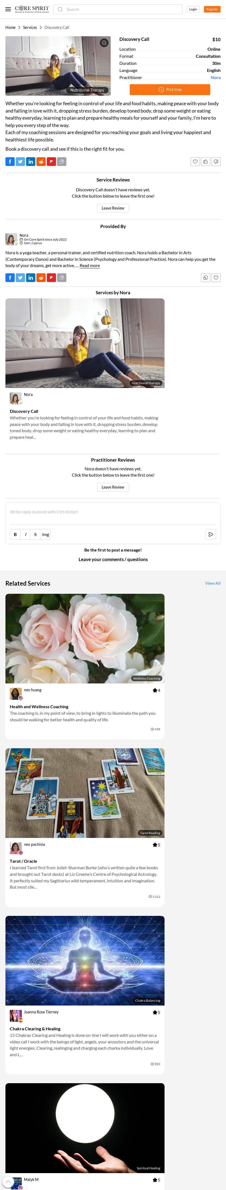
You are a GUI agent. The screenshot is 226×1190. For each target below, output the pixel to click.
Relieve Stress (126, 1063)
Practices (68, 1095)
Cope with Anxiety (130, 1069)
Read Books (125, 1049)
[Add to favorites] (195, 161)
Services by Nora (113, 292)
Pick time (170, 89)
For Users (68, 1043)
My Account (15, 1056)
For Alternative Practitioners (84, 1056)
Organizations (72, 1076)
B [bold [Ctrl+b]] (15, 502)
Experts (66, 1069)
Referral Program (20, 1063)
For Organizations (75, 1063)
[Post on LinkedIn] (30, 161)
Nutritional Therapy (87, 90)
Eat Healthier (126, 1076)
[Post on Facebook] (10, 161)
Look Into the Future (132, 1100)
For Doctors (70, 1049)
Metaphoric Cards (75, 1089)
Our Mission (15, 1049)
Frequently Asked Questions (194, 1043)
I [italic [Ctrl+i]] (25, 502)
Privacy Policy (182, 1056)
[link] (57, 367)
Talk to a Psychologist (133, 1082)
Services (30, 27)
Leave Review (113, 208)
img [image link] (45, 502)
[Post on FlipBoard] (51, 161)
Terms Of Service (184, 1049)
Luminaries (69, 1082)
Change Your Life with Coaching (134, 1091)
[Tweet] (20, 161)
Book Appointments (131, 1056)
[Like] (205, 161)
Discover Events (128, 1043)
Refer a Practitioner (22, 1076)
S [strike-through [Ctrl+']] (35, 502)
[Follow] (216, 277)
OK (155, 1008)
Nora (216, 77)
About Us (13, 1043)
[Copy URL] (61, 161)
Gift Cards (14, 1069)
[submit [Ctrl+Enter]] (211, 503)
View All (213, 551)
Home (10, 27)
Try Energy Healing (131, 1106)
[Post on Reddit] (41, 161)
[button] (58, 66)
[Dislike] (216, 161)
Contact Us (179, 1063)
